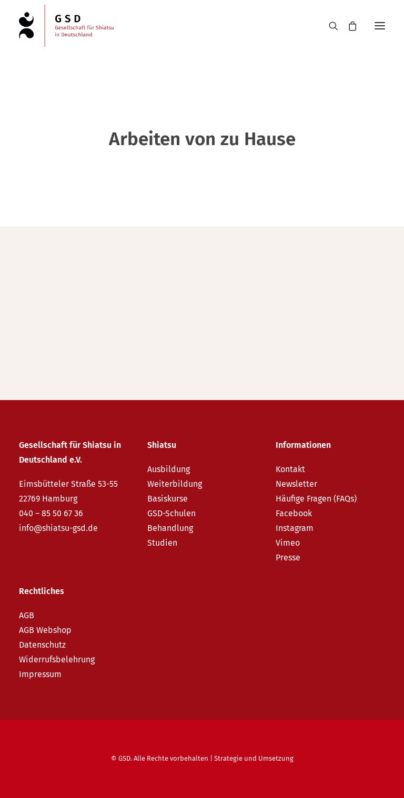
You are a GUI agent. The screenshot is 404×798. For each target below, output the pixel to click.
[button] (380, 26)
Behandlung (170, 528)
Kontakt (290, 469)
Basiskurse (167, 499)
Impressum (40, 674)
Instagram (295, 528)
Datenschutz (42, 645)
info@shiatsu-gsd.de (58, 528)
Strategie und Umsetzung (254, 758)
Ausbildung (168, 469)
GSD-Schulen (171, 513)
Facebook (294, 513)
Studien (162, 543)
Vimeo (288, 543)
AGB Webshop (45, 630)
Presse (288, 557)
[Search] (328, 25)
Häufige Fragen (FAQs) (316, 499)
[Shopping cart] (347, 25)
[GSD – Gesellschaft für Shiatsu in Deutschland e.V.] (66, 26)
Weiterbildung (174, 484)
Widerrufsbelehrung (57, 659)
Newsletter (296, 484)
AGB (26, 615)
